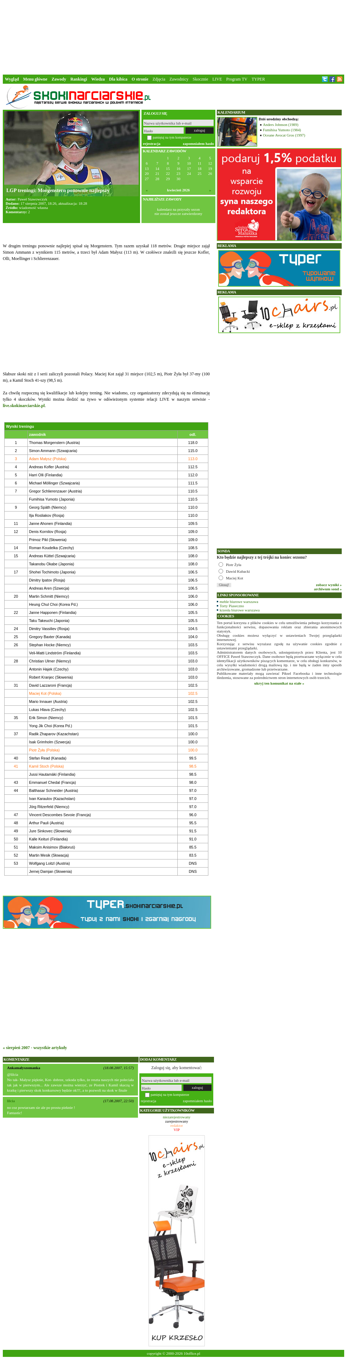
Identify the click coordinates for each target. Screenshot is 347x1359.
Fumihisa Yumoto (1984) (282, 130)
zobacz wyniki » (329, 585)
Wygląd (12, 79)
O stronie (140, 79)
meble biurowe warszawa (239, 601)
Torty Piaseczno (232, 606)
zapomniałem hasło (198, 143)
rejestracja (151, 143)
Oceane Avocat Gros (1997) (284, 135)
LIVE (217, 79)
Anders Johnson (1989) (280, 124)
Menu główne (35, 79)
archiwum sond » (328, 589)
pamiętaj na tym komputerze (172, 137)
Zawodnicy (179, 79)
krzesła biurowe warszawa (240, 610)
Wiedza (98, 79)
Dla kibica (118, 79)
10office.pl (192, 1353)
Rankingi (78, 79)
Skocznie (200, 79)
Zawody (59, 79)
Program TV (236, 79)
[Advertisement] (173, 36)
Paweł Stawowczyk (32, 199)
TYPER (258, 79)
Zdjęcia (159, 79)
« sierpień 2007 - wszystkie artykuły (35, 1047)
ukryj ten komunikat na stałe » (279, 683)
